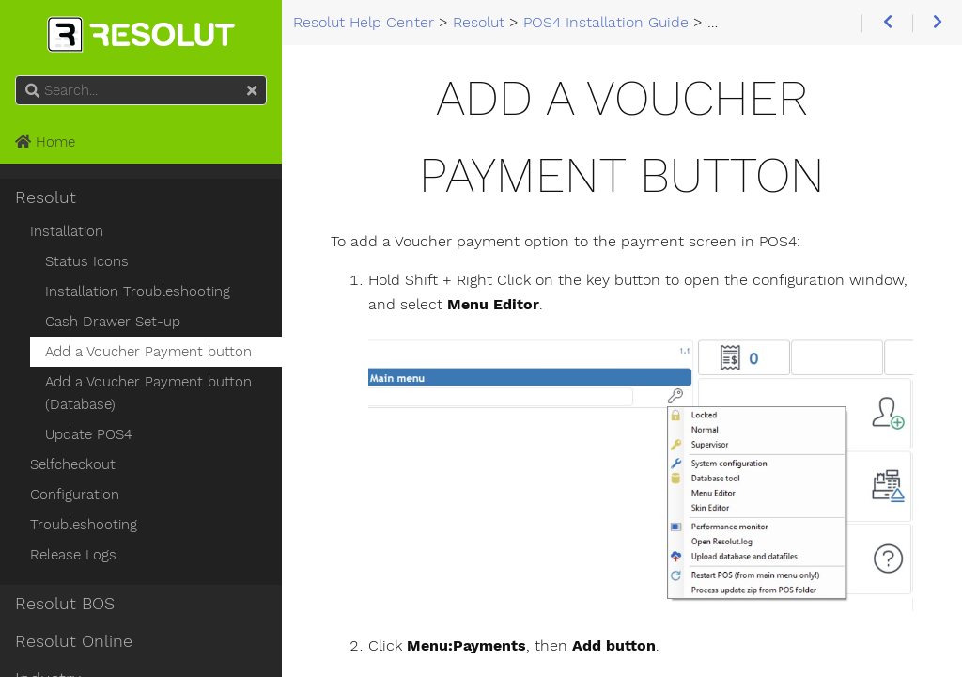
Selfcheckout (73, 464)
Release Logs (73, 554)
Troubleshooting (83, 524)
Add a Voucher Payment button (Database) (148, 393)
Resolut (45, 197)
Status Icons (87, 261)
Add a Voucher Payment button (148, 351)
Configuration (74, 494)
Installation (66, 231)
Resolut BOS (65, 603)
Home (45, 142)
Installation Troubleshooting (137, 291)
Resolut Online (73, 641)
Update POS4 (88, 434)
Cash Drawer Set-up (112, 321)
